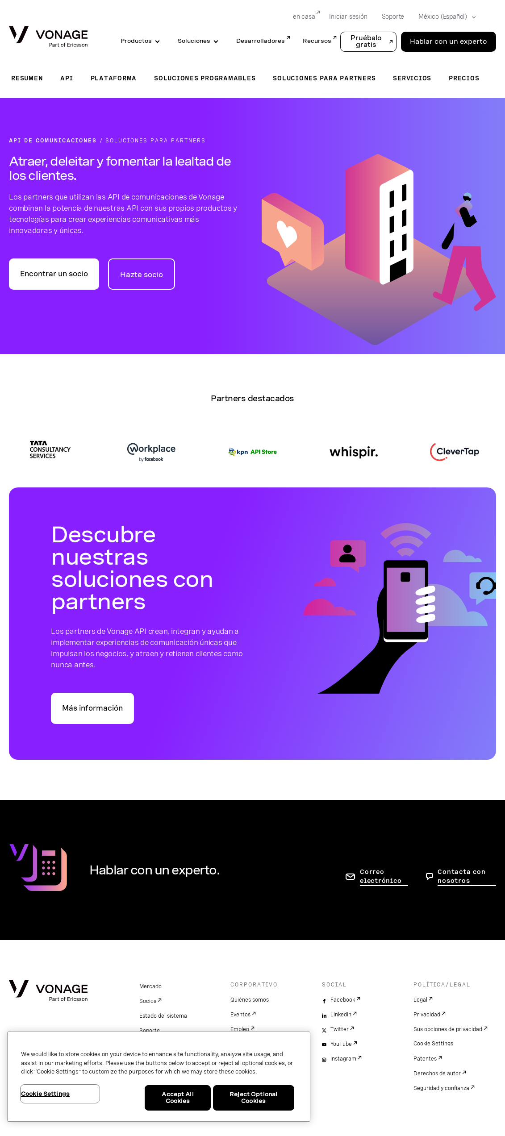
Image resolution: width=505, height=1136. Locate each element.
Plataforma (114, 78)
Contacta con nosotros (461, 876)
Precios (464, 78)
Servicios (412, 78)
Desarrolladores (260, 40)
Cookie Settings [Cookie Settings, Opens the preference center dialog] (45, 1093)
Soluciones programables (204, 78)
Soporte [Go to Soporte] (393, 16)
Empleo (239, 1029)
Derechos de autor (437, 1073)
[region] (158, 1077)
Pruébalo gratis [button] (366, 41)
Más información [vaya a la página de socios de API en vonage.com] (92, 708)
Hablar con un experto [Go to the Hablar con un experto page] (448, 41)
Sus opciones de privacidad (447, 1029)
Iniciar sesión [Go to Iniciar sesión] (348, 16)
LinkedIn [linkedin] (340, 1014)
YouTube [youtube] (341, 1044)
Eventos (240, 1014)
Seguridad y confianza (441, 1088)
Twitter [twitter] (339, 1029)
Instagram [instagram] (343, 1059)
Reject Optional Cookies (253, 1098)
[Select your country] (444, 17)
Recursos (317, 40)
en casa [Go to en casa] (304, 16)
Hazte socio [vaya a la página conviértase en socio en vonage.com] (141, 274)
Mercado (150, 986)
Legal (420, 1000)
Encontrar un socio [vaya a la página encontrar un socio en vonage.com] (54, 274)
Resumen (27, 78)
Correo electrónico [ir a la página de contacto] (380, 876)
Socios (147, 1001)
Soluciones (194, 40)
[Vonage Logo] (48, 37)
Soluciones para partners (324, 78)
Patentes (425, 1059)
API (66, 78)
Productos (136, 40)
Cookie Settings (433, 1043)
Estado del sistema (163, 1016)
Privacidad (426, 1014)
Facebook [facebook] (342, 1000)
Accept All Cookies (177, 1098)
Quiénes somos (249, 1000)
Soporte (149, 1031)
